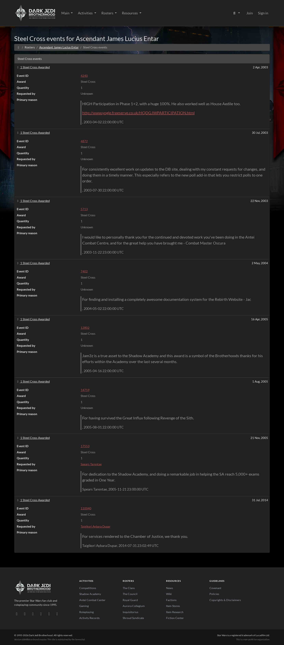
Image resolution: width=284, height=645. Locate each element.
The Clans (129, 588)
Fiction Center (175, 618)
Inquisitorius (130, 612)
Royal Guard (130, 600)
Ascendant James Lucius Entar (59, 47)
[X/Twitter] (49, 614)
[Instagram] (40, 614)
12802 (85, 327)
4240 (84, 75)
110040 (86, 508)
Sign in (263, 13)
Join (249, 13)
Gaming (84, 606)
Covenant (215, 588)
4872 (84, 141)
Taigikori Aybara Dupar (95, 526)
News (169, 588)
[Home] (18, 47)
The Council (130, 594)
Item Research (174, 612)
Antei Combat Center (92, 600)
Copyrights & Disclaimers (225, 600)
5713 (84, 209)
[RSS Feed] (57, 614)
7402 (84, 271)
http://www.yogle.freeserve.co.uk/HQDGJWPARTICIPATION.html (138, 112)
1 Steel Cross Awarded (33, 67)
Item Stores (173, 606)
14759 (85, 390)
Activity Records (89, 618)
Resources (130, 13)
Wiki (169, 594)
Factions (171, 600)
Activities (85, 13)
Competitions (87, 588)
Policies (214, 594)
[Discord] (16, 614)
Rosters (107, 13)
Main (65, 13)
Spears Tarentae (91, 464)
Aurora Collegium (134, 606)
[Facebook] (32, 614)
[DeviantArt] (24, 614)
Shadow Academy (90, 594)
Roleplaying (86, 612)
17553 (85, 446)
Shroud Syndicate (133, 618)
